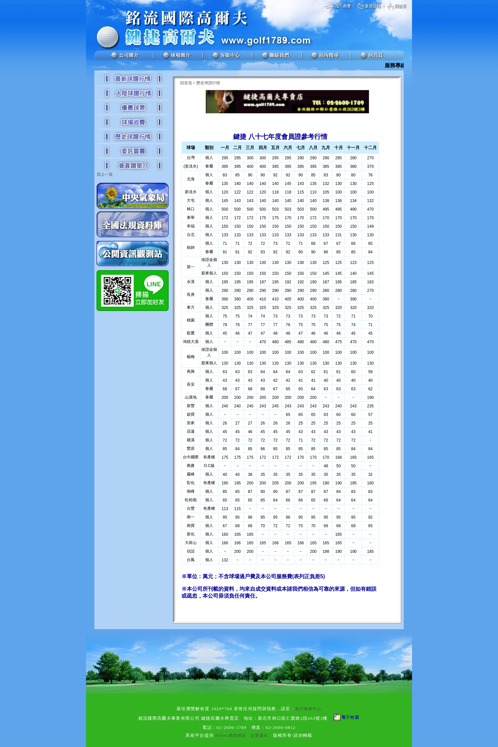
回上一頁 (105, 174)
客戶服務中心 (308, 709)
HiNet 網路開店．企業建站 (241, 735)
